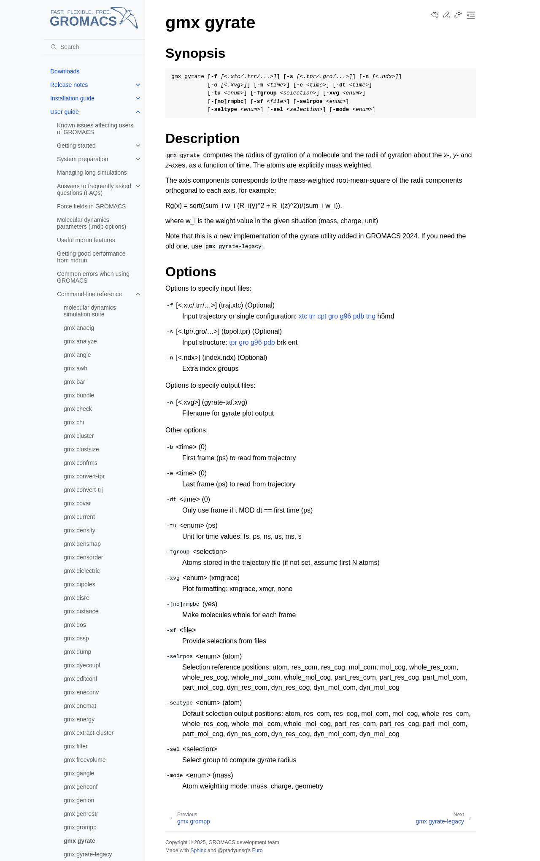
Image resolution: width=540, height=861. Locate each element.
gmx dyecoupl (82, 665)
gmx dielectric (82, 570)
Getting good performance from (91, 257)
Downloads (64, 71)
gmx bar (74, 381)
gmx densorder (83, 557)
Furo (257, 850)
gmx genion (79, 800)
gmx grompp (80, 827)
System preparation (82, 159)
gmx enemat (80, 705)
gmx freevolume (85, 759)
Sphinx (198, 850)
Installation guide (72, 98)
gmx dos (75, 624)
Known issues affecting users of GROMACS (95, 128)
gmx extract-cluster (88, 732)
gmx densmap (82, 543)
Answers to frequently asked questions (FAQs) (94, 189)
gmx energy (79, 719)
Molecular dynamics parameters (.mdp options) (91, 223)
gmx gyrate (79, 840)
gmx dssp (76, 638)
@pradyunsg (232, 850)
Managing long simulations (92, 172)
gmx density (79, 530)
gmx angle (77, 354)
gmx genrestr (81, 813)
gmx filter (76, 746)
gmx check (78, 408)
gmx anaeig (79, 327)
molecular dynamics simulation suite (90, 311)
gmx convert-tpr (84, 476)
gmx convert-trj (83, 489)
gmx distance (81, 611)
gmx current (79, 516)
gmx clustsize (81, 449)
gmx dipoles (79, 584)
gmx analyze (80, 341)
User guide (64, 111)
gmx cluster (79, 435)
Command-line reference (89, 294)
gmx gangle (79, 773)
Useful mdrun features (86, 240)
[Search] (94, 46)
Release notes (69, 84)
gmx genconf (80, 786)
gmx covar (77, 503)
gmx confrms (80, 462)
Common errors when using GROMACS (93, 277)
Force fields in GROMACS (91, 206)
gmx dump (77, 651)
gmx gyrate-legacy (88, 854)
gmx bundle (79, 395)
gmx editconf (80, 678)
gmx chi (74, 422)
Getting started (76, 145)
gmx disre (76, 597)
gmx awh (75, 368)
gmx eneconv (81, 692)
